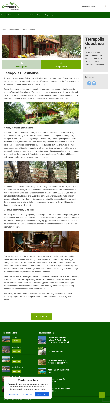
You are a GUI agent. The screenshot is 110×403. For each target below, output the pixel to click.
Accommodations (14, 29)
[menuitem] (3, 15)
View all (16, 341)
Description (21, 65)
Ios (13, 357)
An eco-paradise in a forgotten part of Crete (58, 361)
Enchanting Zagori (56, 351)
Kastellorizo (17, 367)
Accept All (42, 394)
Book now (41, 317)
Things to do (61, 65)
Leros (14, 337)
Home (4, 29)
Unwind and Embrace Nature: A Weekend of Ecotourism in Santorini (58, 340)
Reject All (27, 394)
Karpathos (16, 347)
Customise (13, 394)
